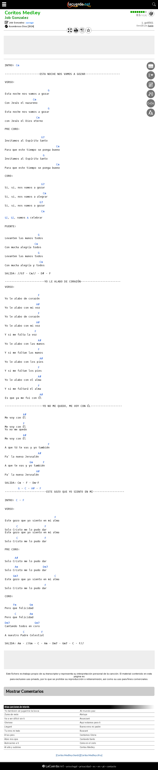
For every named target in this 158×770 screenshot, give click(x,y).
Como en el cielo (88, 743)
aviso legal (71, 766)
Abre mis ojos (11, 739)
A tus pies (9, 735)
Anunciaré (85, 718)
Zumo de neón (11, 714)
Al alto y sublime (12, 747)
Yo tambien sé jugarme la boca (22, 711)
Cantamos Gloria (88, 735)
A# (38, 304)
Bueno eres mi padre (90, 726)
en (99, 766)
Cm (17, 65)
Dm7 (45, 567)
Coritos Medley (22, 12)
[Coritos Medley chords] (68, 755)
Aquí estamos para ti (90, 722)
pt (104, 766)
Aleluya (83, 714)
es (94, 766)
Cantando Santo (87, 739)
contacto (111, 766)
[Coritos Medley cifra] (91, 755)
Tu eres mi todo (12, 731)
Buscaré (84, 731)
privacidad (85, 766)
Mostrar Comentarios (24, 691)
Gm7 (15, 576)
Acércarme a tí (11, 743)
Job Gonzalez (16, 17)
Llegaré (8, 726)
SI (6, 218)
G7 (43, 137)
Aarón (150, 25)
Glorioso (8, 722)
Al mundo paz (87, 711)
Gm (31, 462)
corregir (30, 23)
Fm (14, 604)
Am (16, 567)
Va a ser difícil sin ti (14, 718)
